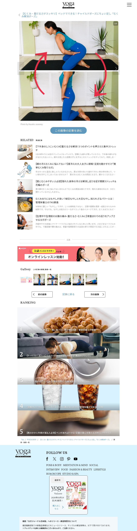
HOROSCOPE (41, 474)
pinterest (57, 459)
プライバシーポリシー (64, 524)
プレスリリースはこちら (37, 524)
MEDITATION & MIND (63, 465)
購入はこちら (106, 481)
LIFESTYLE (88, 469)
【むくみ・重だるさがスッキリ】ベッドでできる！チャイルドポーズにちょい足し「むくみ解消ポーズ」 (70, 15)
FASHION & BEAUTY (69, 469)
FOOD (52, 469)
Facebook (36, 459)
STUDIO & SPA (58, 474)
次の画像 (95, 294)
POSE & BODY (42, 465)
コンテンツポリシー (81, 524)
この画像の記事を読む (68, 130)
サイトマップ (103, 524)
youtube (64, 459)
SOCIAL (81, 465)
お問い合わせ (22, 524)
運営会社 (93, 524)
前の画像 (42, 294)
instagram (50, 459)
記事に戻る (68, 294)
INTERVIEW (41, 469)
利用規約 (51, 524)
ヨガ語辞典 (114, 524)
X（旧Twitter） (43, 459)
